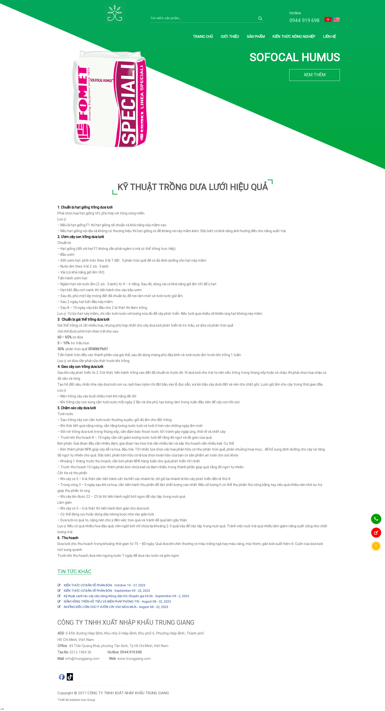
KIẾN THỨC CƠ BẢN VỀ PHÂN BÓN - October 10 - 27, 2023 (104, 585)
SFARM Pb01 (98, 349)
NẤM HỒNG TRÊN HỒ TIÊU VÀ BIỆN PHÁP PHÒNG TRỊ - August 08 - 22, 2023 (117, 601)
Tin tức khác (74, 571)
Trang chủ (203, 36)
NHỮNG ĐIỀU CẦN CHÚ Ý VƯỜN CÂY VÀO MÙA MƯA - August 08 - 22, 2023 (116, 607)
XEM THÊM (315, 74)
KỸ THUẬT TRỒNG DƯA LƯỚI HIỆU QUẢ (192, 187)
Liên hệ (329, 36)
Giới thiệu (230, 36)
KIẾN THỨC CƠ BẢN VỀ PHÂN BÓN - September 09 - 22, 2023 (107, 591)
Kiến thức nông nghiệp (294, 36)
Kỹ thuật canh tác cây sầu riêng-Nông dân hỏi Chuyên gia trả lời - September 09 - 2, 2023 (126, 596)
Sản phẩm (256, 36)
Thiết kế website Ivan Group (76, 700)
